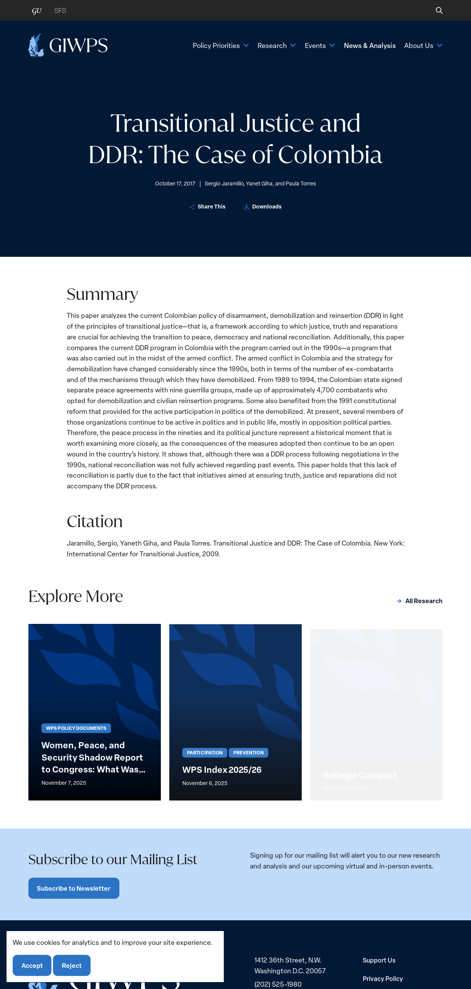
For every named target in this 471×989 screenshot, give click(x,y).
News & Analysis (370, 45)
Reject (72, 965)
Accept (32, 965)
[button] (434, 10)
